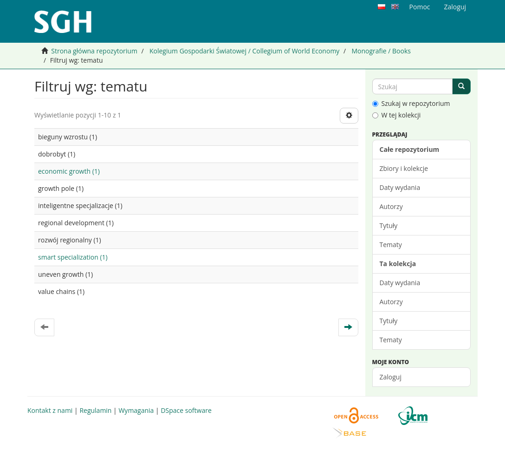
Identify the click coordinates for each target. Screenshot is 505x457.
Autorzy (391, 206)
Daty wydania (400, 187)
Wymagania (136, 410)
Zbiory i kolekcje (404, 168)
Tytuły (389, 225)
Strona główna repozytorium (94, 50)
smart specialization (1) (73, 257)
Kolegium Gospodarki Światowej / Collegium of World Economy (244, 50)
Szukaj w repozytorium (411, 103)
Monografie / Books (381, 50)
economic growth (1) (69, 171)
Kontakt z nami (49, 410)
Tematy (391, 244)
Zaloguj (390, 376)
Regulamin (95, 410)
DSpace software (186, 410)
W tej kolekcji (396, 115)
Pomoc (419, 6)
